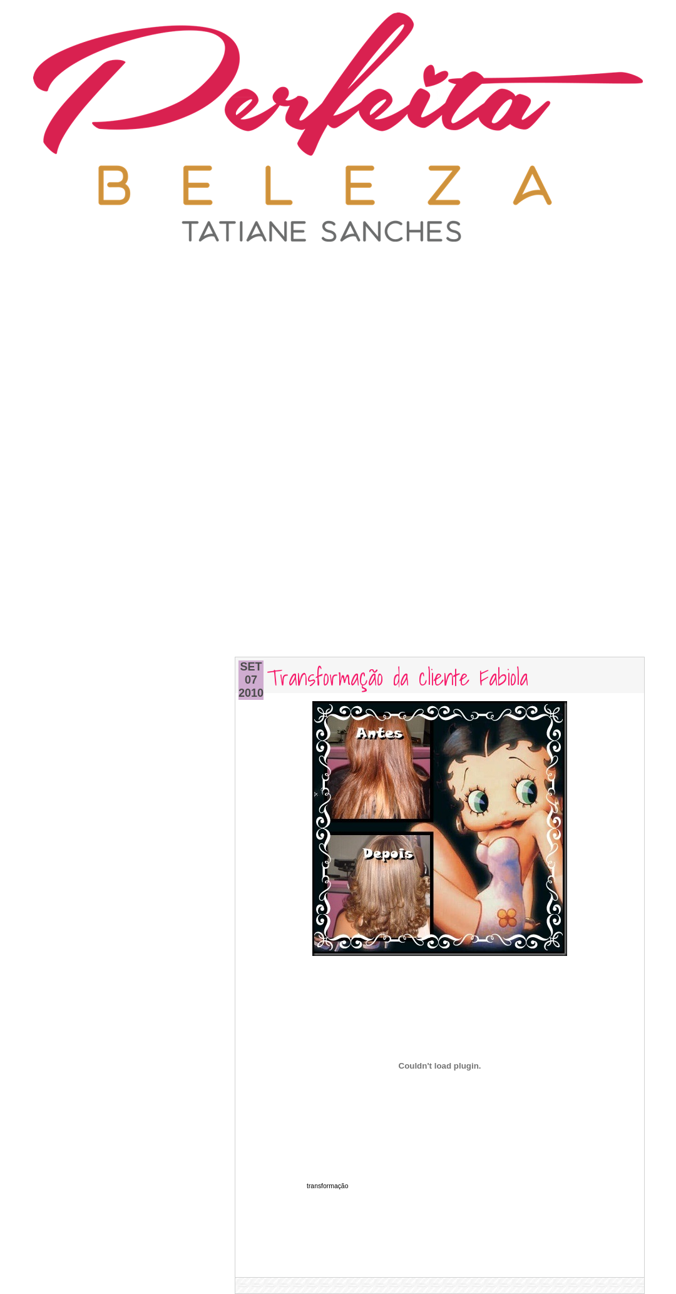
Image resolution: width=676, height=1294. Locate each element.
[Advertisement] (338, 331)
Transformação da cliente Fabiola (397, 676)
